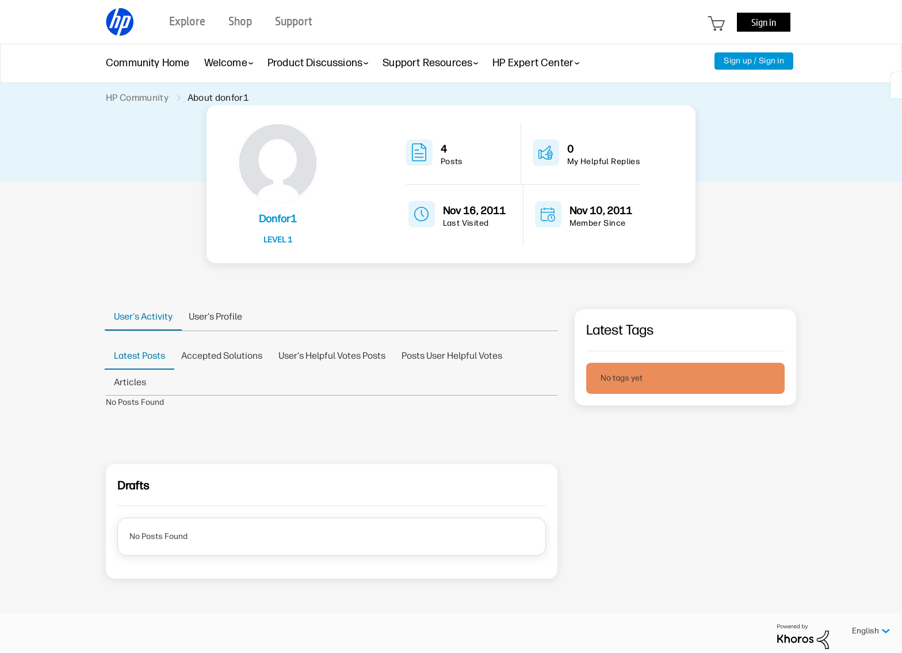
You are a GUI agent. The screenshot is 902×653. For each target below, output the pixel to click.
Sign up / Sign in (754, 61)
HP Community (137, 97)
